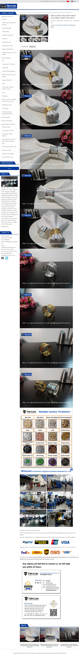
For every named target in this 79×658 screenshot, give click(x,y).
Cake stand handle (6, 28)
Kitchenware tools (6, 42)
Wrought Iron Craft (6, 105)
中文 (69, 1)
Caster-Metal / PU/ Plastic (8, 64)
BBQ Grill (4, 19)
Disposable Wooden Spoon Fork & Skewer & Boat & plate (9, 141)
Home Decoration (5, 117)
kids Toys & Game (6, 150)
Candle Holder (5, 31)
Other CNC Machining (6, 120)
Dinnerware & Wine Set (28, 12)
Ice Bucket (4, 38)
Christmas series (6, 127)
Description (25, 46)
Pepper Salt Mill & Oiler (7, 49)
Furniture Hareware (6, 58)
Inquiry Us (32, 46)
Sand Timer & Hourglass (8, 153)
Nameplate (5, 96)
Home (21, 12)
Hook (3, 83)
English (73, 1)
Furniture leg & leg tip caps (8, 71)
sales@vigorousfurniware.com (8, 247)
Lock (3, 92)
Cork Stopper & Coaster (8, 130)
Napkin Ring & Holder (39, 12)
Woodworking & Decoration (8, 124)
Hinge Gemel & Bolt (7, 80)
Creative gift (5, 67)
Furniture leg (5, 108)
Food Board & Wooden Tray (9, 146)
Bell (3, 60)
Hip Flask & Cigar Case (7, 35)
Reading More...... (5, 226)
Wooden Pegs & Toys (7, 157)
